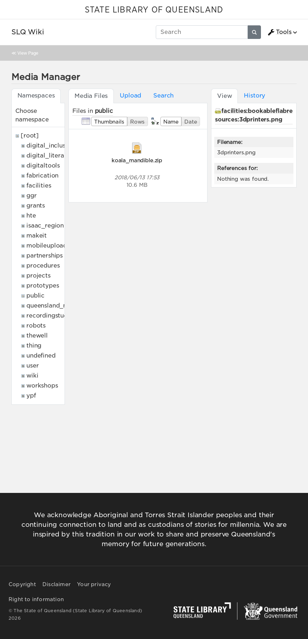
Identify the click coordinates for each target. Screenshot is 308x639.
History (254, 95)
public (35, 295)
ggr (31, 195)
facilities (38, 185)
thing (33, 345)
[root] (30, 135)
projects (38, 275)
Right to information (36, 599)
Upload (130, 95)
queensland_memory (57, 305)
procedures (43, 265)
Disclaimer (56, 584)
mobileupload (46, 245)
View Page (27, 53)
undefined (41, 355)
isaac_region (45, 225)
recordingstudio (49, 315)
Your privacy (94, 584)
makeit (36, 235)
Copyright (22, 584)
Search (163, 95)
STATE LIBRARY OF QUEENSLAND (154, 10)
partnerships (44, 255)
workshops (42, 385)
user (32, 365)
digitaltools (43, 165)
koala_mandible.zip (137, 160)
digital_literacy (48, 155)
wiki (32, 375)
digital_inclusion (50, 145)
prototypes (42, 285)
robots (36, 325)
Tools (279, 32)
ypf (31, 395)
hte (31, 215)
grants (35, 205)
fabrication (42, 175)
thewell (37, 335)
